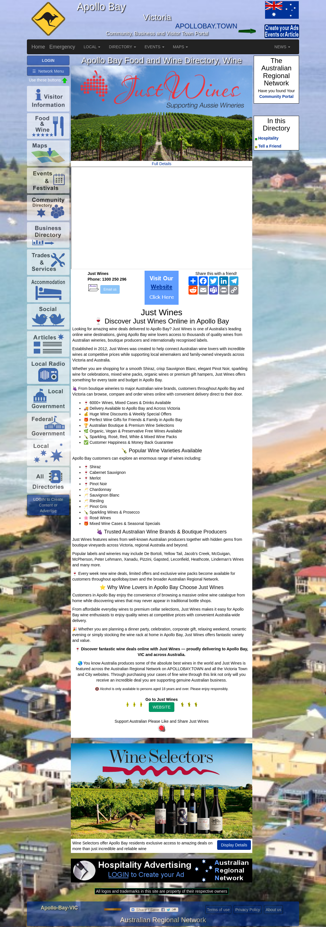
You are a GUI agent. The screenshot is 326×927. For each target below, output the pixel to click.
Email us (110, 289)
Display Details (234, 845)
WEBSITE (161, 707)
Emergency (62, 47)
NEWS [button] (282, 47)
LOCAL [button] (92, 47)
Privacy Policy (247, 909)
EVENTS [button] (154, 47)
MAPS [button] (180, 47)
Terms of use (218, 909)
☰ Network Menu (48, 71)
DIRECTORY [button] (122, 47)
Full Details (161, 163)
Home (38, 47)
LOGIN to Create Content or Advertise (48, 505)
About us (273, 909)
